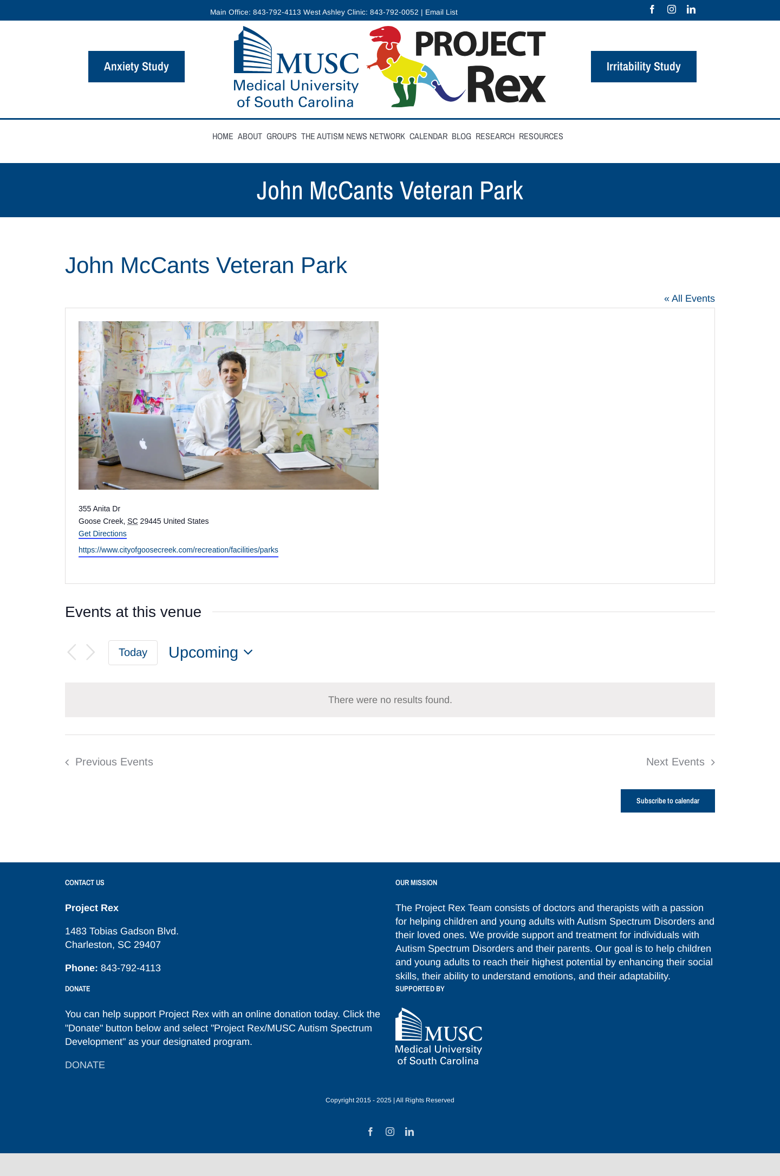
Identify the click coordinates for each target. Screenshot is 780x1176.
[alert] (390, 700)
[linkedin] (691, 9)
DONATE (85, 1065)
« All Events (689, 298)
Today (133, 652)
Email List (441, 12)
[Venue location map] (551, 445)
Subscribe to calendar (667, 800)
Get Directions (103, 533)
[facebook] (652, 9)
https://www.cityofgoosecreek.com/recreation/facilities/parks (178, 549)
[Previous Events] (71, 652)
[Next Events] (91, 652)
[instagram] (671, 9)
